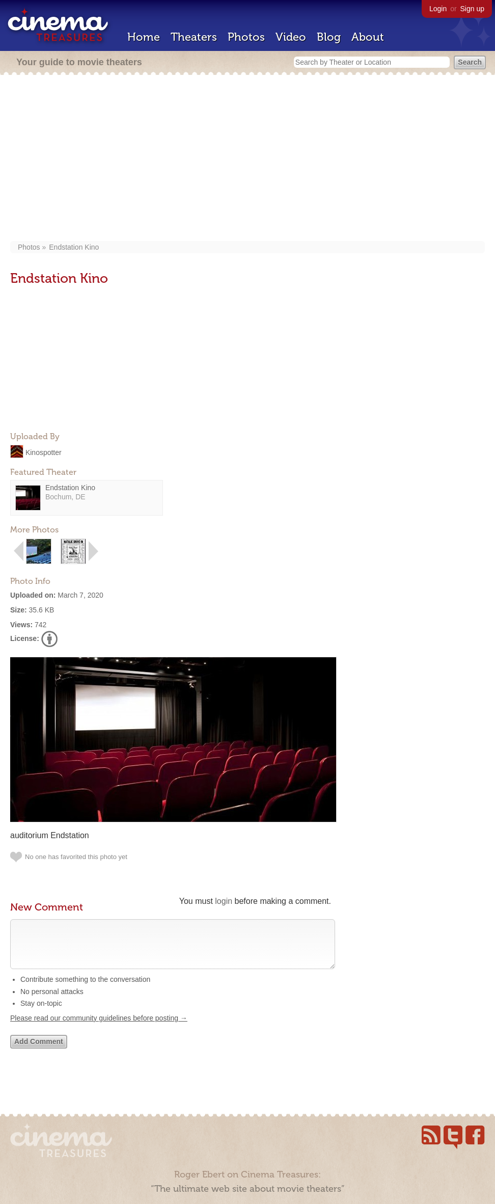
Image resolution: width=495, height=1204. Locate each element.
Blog (329, 37)
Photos (246, 37)
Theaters (194, 37)
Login (438, 9)
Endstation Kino (74, 247)
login (223, 901)
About (367, 37)
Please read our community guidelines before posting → (98, 1028)
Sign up (472, 9)
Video (291, 37)
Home (143, 37)
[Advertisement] (247, 159)
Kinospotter (43, 452)
